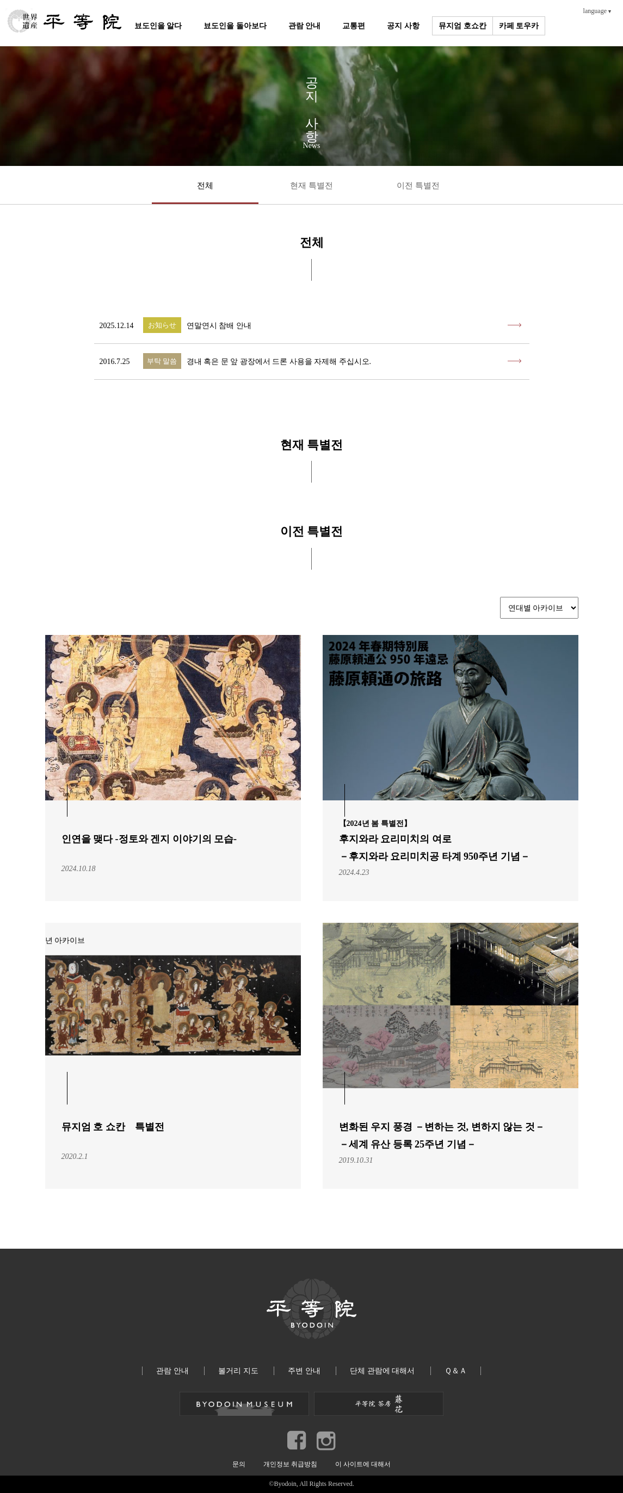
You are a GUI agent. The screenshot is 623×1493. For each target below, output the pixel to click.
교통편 (353, 26)
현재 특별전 (311, 185)
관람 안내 (304, 26)
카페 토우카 (519, 26)
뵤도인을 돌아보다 (235, 26)
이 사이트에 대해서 (363, 1464)
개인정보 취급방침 (290, 1464)
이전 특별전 (418, 185)
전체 (205, 185)
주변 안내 (304, 1371)
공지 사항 (403, 26)
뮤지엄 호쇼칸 (462, 26)
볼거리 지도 (238, 1371)
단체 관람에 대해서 (382, 1371)
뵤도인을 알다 (158, 26)
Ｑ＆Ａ (456, 1371)
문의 (238, 1464)
